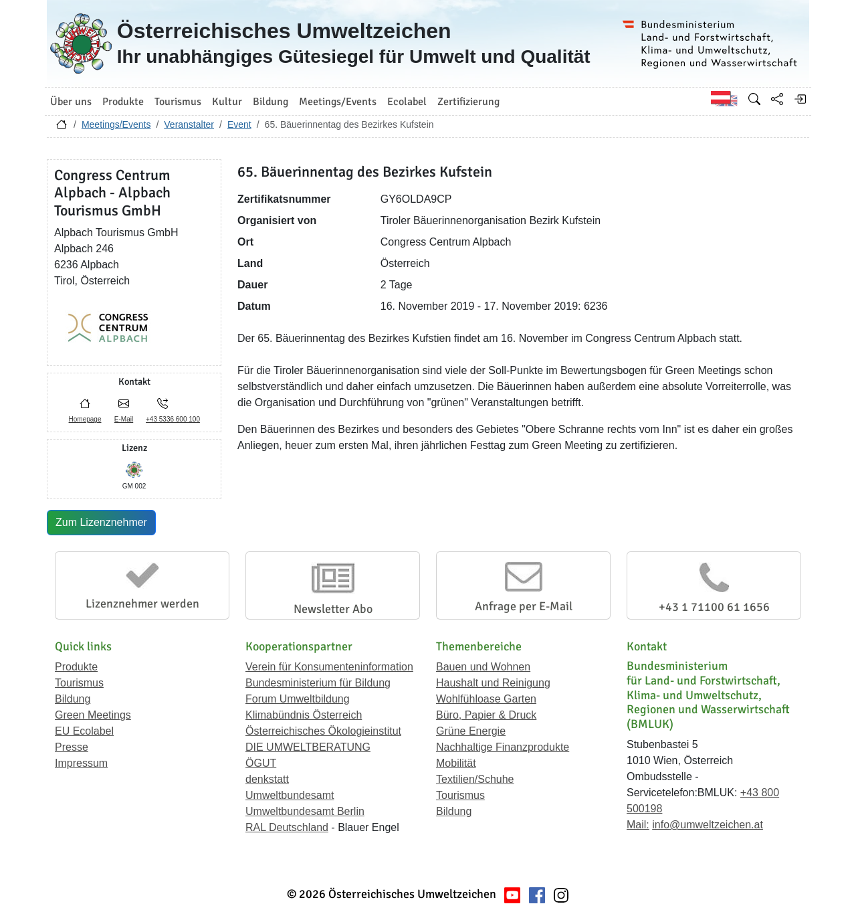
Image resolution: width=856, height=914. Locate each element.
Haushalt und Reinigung (493, 683)
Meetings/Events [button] (338, 101)
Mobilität (456, 763)
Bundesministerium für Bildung (318, 683)
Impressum (81, 763)
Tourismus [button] (177, 101)
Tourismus (79, 683)
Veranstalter (189, 124)
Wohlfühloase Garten (486, 699)
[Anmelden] (800, 99)
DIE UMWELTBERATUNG (307, 747)
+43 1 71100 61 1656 (714, 607)
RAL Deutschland (286, 827)
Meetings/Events (116, 124)
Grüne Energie (471, 731)
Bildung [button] (270, 101)
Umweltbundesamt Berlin (304, 811)
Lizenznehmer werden (142, 603)
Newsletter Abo (333, 609)
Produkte (76, 666)
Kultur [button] (227, 101)
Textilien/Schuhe (475, 779)
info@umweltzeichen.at (707, 824)
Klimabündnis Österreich (303, 715)
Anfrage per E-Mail (523, 606)
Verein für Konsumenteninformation (329, 666)
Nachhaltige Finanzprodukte (502, 747)
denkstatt (267, 779)
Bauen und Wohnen (483, 666)
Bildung (72, 699)
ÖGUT (260, 763)
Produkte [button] (123, 101)
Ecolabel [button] (407, 101)
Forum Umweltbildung (297, 699)
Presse (71, 747)
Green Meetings (93, 715)
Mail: (638, 824)
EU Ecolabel (84, 731)
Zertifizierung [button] (468, 101)
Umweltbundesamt (289, 795)
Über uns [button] (71, 101)
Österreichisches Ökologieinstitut (323, 731)
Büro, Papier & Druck (486, 715)
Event (239, 124)
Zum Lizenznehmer (101, 522)
